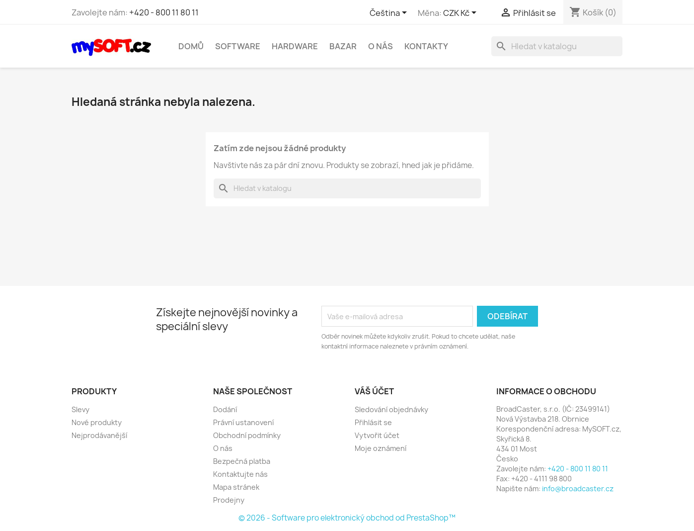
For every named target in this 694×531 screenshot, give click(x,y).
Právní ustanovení (243, 422)
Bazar (343, 46)
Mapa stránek (236, 487)
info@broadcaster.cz (578, 488)
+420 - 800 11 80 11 (164, 12)
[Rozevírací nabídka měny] (461, 13)
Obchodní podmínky (247, 435)
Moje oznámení (380, 448)
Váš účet (374, 391)
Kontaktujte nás (240, 474)
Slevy (80, 409)
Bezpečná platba (241, 461)
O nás (380, 46)
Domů (191, 46)
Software (237, 46)
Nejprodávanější (99, 435)
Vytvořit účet (377, 435)
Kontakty (426, 46)
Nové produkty (97, 422)
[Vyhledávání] (556, 46)
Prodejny (228, 500)
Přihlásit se (373, 422)
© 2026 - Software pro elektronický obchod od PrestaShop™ (347, 518)
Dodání (225, 409)
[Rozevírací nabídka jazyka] (390, 13)
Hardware (295, 46)
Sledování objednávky (391, 409)
